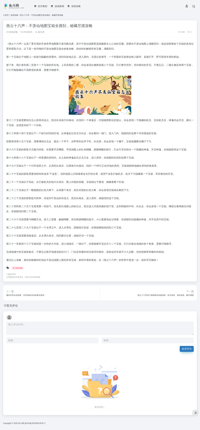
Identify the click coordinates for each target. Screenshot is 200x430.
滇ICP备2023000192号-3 (34, 423)
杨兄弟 (39, 32)
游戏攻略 (14, 15)
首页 (7, 15)
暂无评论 (12, 305)
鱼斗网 (21, 423)
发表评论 (187, 348)
